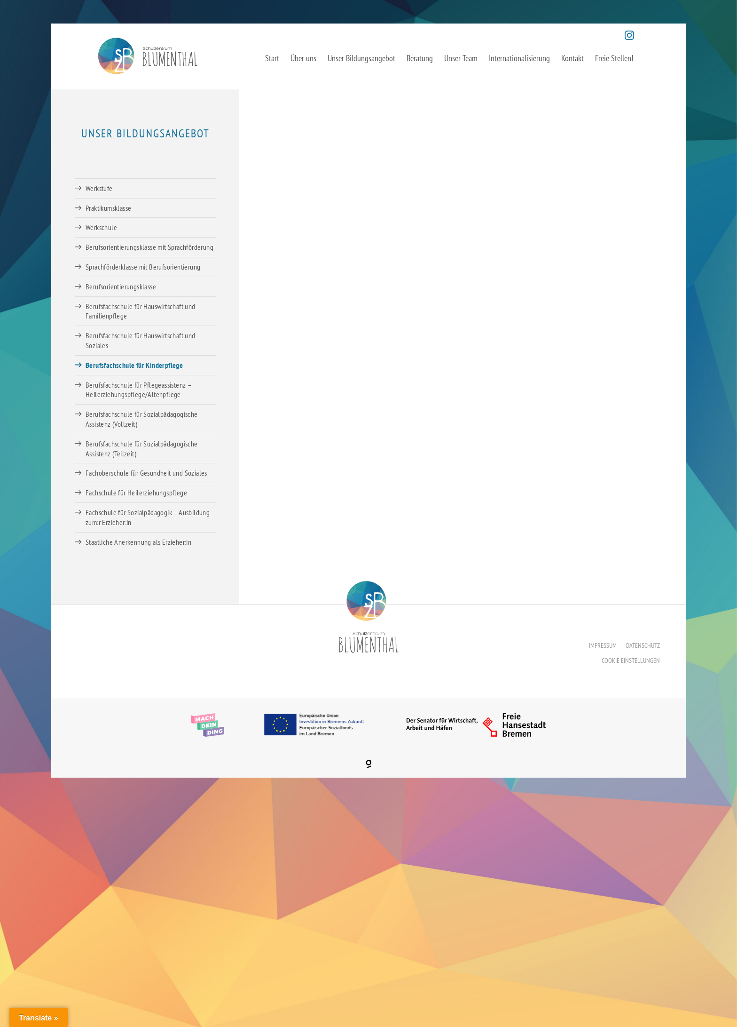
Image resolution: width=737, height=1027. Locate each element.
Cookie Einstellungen (631, 660)
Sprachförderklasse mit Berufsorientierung (143, 266)
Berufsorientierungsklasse (121, 286)
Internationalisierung (519, 58)
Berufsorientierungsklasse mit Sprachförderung (149, 247)
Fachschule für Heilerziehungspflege (136, 492)
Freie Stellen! (614, 58)
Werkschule (101, 227)
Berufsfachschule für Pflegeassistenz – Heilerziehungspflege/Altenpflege (138, 389)
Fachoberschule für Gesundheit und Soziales (146, 473)
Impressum (603, 645)
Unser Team (461, 58)
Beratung (420, 58)
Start (272, 58)
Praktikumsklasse (108, 208)
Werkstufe (99, 188)
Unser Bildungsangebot (361, 58)
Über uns (303, 58)
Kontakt (572, 58)
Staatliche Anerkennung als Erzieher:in (138, 542)
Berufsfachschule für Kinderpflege (134, 365)
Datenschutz (643, 645)
